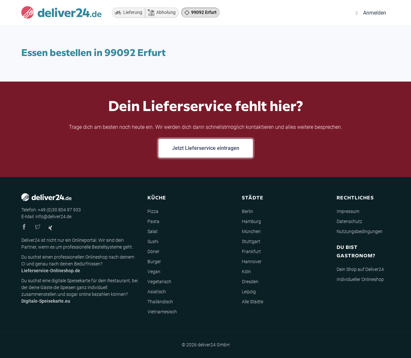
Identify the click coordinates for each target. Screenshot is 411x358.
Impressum (348, 211)
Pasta (153, 221)
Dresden (250, 281)
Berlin (247, 211)
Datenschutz (349, 221)
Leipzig (249, 291)
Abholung (160, 12)
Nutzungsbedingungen (360, 231)
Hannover (252, 261)
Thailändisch (160, 301)
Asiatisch (156, 291)
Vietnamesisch (162, 311)
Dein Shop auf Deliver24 (360, 269)
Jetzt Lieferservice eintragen (205, 148)
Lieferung (127, 12)
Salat (152, 231)
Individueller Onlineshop (360, 279)
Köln (246, 271)
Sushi (152, 241)
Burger (154, 261)
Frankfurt (251, 251)
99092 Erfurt (204, 12)
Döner (153, 251)
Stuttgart (251, 241)
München (251, 231)
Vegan (153, 271)
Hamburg (251, 221)
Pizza (152, 211)
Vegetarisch (159, 281)
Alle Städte (252, 301)
